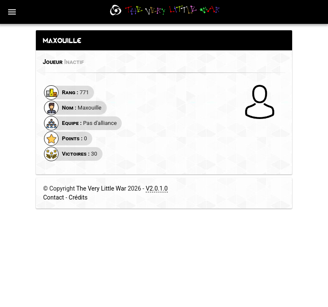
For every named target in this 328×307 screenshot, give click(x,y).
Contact (53, 197)
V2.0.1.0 (156, 188)
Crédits (78, 197)
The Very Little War (101, 188)
